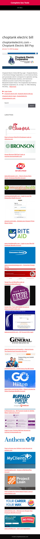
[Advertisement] (20, 21)
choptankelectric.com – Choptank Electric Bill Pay (18, 43)
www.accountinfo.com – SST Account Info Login (19, 332)
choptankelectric (22, 96)
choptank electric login (9, 96)
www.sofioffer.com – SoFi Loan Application (17, 528)
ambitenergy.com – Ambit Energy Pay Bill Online (19, 368)
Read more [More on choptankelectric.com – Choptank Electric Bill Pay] (13, 86)
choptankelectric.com (8, 98)
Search (7, 103)
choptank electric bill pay (25, 94)
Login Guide (8, 91)
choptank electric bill (10, 94)
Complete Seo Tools (20, 2)
